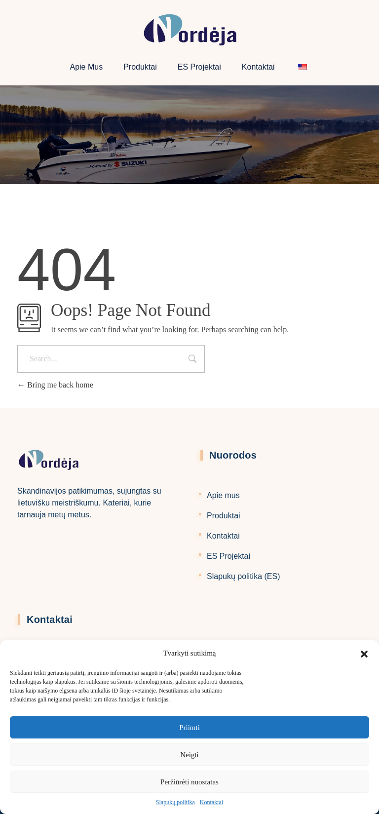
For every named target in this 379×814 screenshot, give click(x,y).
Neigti (189, 755)
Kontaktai (211, 802)
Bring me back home (55, 385)
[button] (364, 653)
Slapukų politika (175, 802)
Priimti (189, 728)
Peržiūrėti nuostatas (189, 782)
